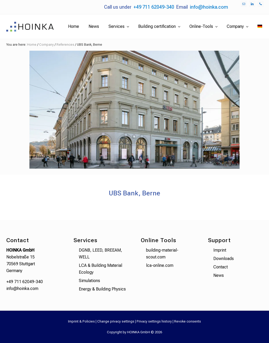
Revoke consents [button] (187, 321)
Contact (220, 266)
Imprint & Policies (81, 321)
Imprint (219, 250)
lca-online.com (159, 265)
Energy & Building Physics (102, 289)
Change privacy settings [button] (115, 321)
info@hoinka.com (209, 7)
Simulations (89, 280)
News (218, 275)
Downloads (223, 258)
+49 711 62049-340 (153, 7)
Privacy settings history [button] (154, 321)
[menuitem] (259, 26)
